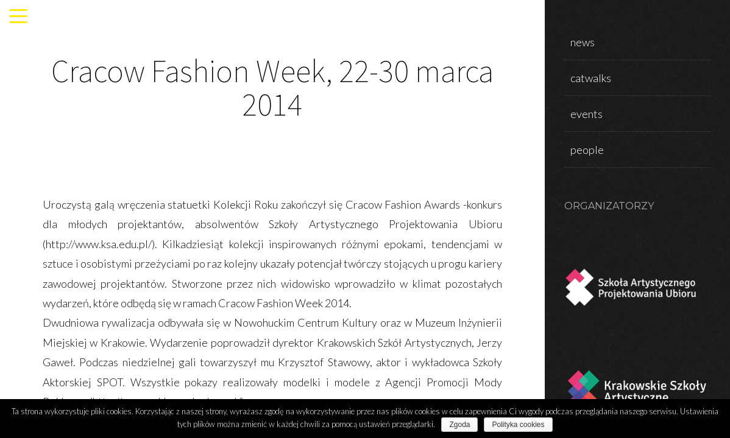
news (582, 42)
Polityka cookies (518, 424)
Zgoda (459, 424)
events (586, 113)
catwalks (590, 78)
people (587, 149)
